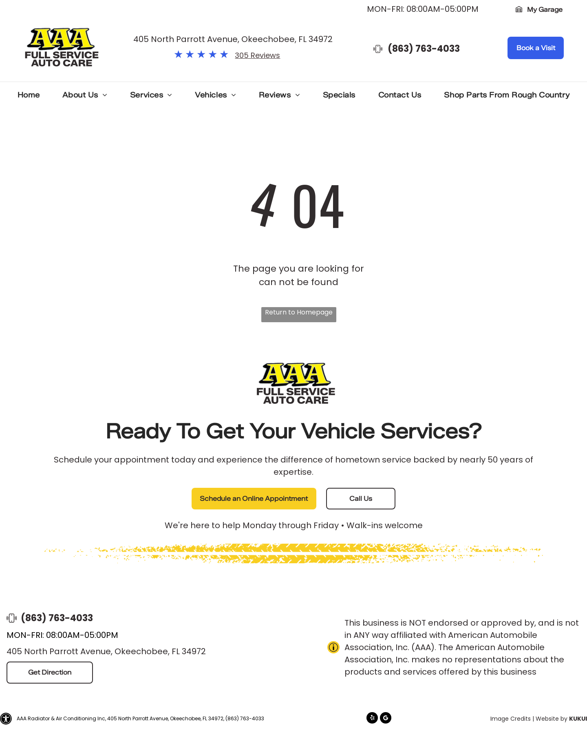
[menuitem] (29, 97)
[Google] (385, 719)
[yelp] (372, 719)
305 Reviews (257, 55)
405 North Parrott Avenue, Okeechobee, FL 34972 (233, 39)
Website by (551, 719)
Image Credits (510, 719)
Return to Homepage (299, 312)
